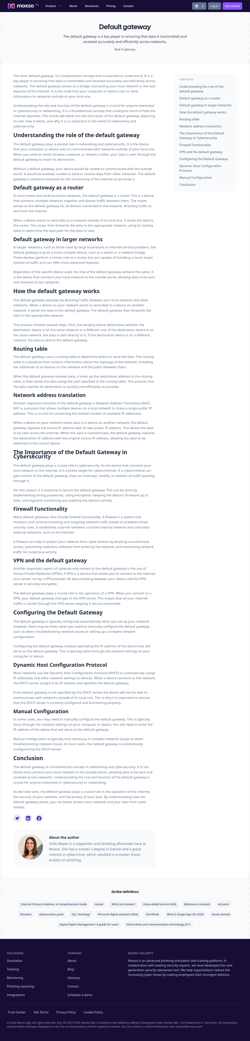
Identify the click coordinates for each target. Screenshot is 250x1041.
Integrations (16, 995)
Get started (232, 6)
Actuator (223, 904)
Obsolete (25, 914)
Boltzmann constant (197, 904)
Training (13, 969)
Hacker (99, 904)
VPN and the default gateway (200, 152)
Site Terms (41, 1012)
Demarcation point (51, 914)
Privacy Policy (66, 1012)
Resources (92, 6)
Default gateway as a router (199, 98)
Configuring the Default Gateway (203, 159)
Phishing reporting (20, 986)
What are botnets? (123, 904)
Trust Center (17, 1012)
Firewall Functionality (195, 145)
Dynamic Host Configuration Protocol (200, 168)
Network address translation (200, 126)
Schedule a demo (80, 995)
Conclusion (187, 184)
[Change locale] (199, 6)
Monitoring (15, 978)
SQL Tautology (80, 914)
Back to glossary (125, 49)
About (73, 6)
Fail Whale (152, 914)
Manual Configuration (195, 177)
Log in (215, 6)
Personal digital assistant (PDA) (118, 914)
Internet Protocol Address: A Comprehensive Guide (54, 904)
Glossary (74, 978)
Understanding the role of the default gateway (201, 88)
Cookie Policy (93, 1012)
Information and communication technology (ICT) (158, 924)
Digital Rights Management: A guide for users (88, 924)
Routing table (189, 119)
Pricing (110, 6)
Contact (128, 6)
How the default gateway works (202, 112)
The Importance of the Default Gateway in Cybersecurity (201, 135)
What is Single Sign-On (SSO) (185, 914)
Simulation (15, 961)
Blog (71, 969)
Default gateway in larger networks (205, 105)
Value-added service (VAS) (159, 904)
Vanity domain (221, 914)
